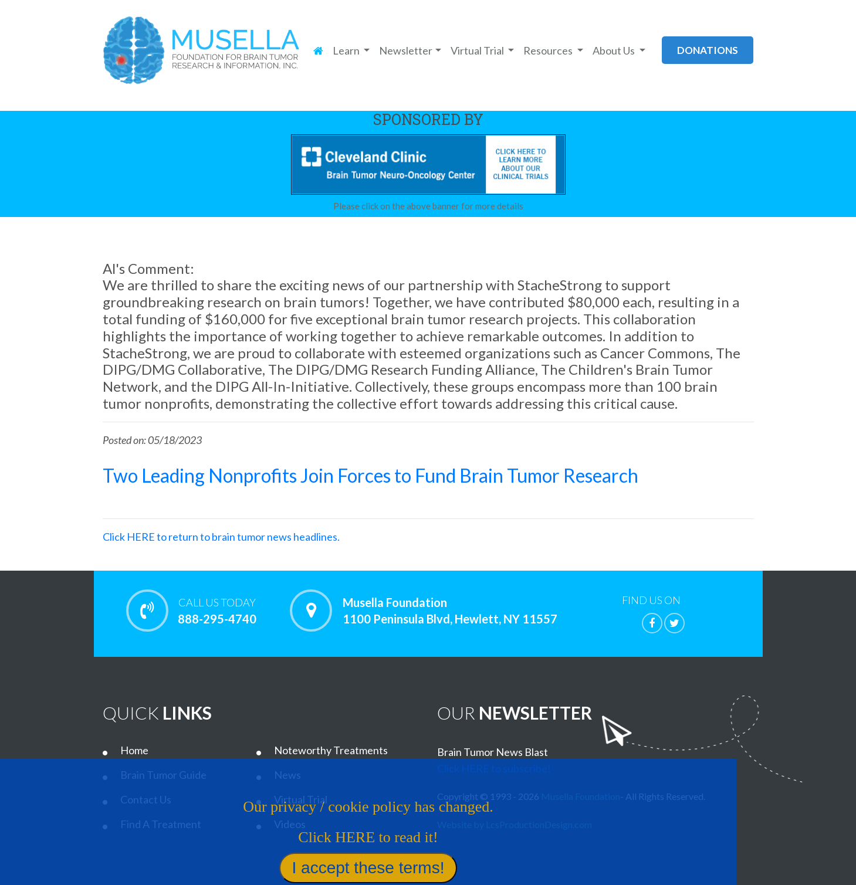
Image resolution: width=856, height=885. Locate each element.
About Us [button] (615, 50)
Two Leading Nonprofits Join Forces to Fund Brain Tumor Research (370, 475)
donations (707, 50)
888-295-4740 (217, 610)
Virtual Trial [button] (478, 50)
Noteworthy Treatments (331, 750)
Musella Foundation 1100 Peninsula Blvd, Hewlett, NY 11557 (450, 610)
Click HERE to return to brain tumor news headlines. (221, 536)
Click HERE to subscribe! (494, 768)
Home (134, 750)
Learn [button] (347, 50)
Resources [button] (548, 50)
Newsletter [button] (405, 50)
